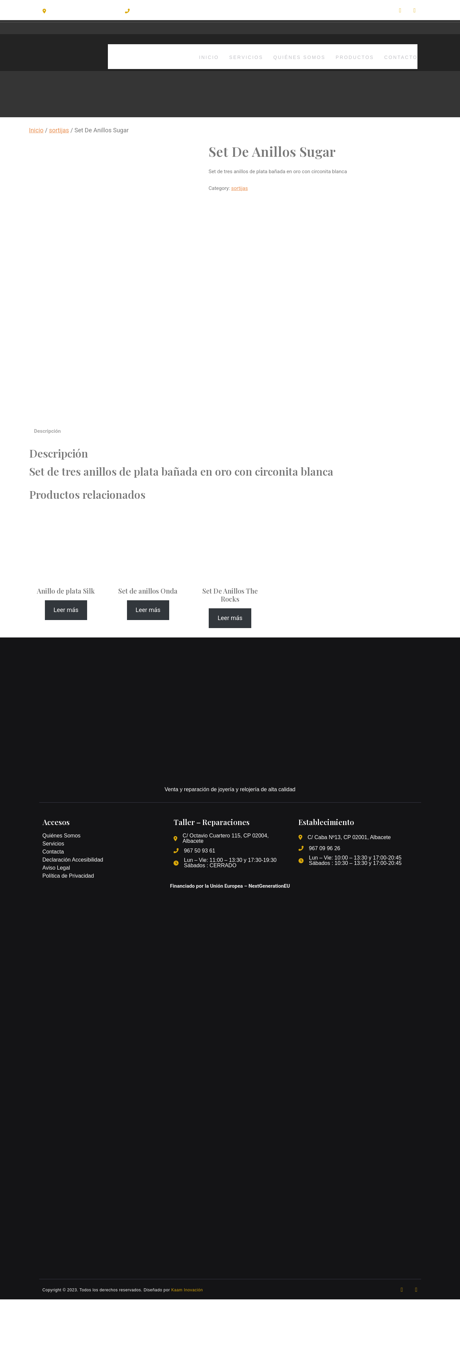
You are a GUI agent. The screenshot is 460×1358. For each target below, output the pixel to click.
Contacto (401, 56)
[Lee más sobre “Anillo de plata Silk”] (66, 669)
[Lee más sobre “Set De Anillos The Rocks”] (230, 677)
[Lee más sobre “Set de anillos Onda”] (148, 669)
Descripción (47, 490)
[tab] (47, 490)
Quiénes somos (293, 56)
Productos (351, 56)
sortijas (59, 130)
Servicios (237, 56)
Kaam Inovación (187, 1348)
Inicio (196, 56)
